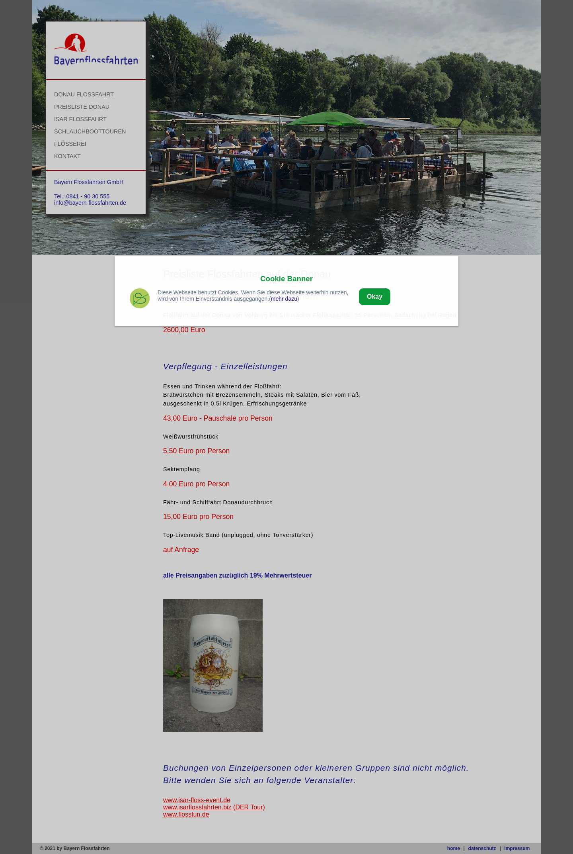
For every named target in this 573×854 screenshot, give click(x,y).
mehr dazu (284, 299)
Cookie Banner (286, 278)
